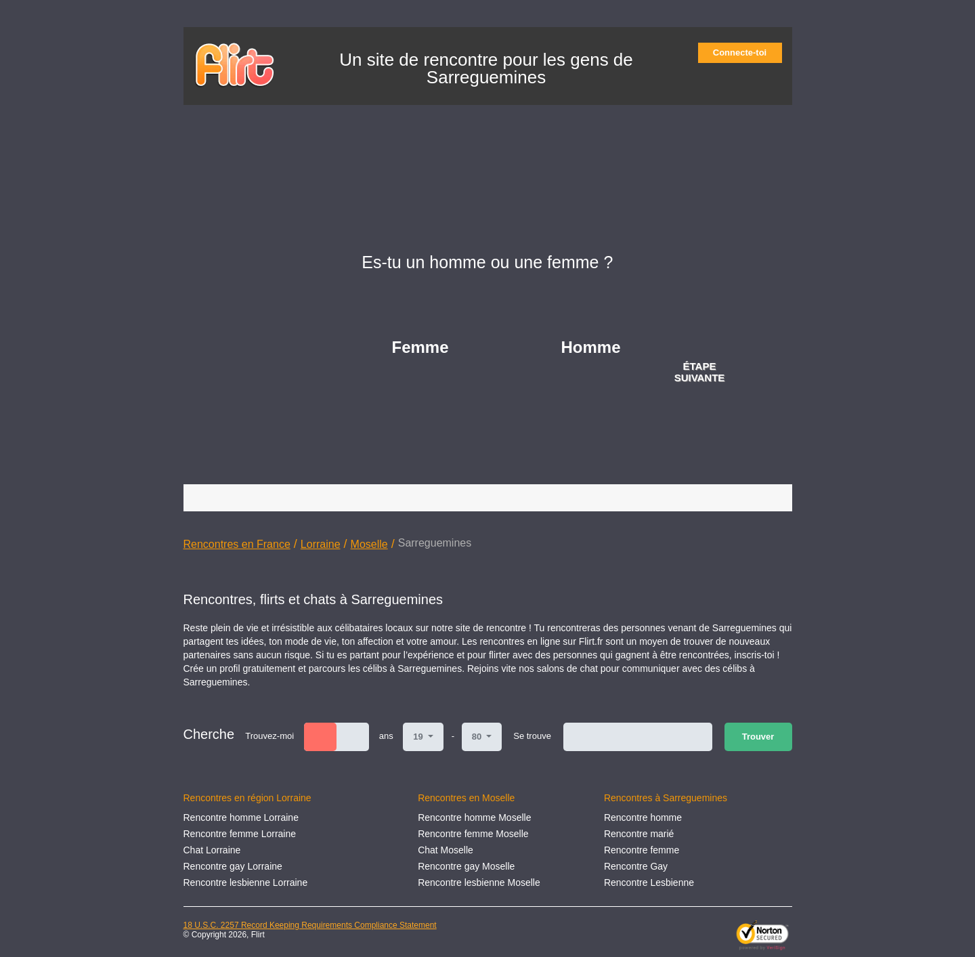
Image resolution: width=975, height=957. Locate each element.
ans (386, 736)
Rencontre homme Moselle (474, 817)
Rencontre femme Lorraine (240, 833)
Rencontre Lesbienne (649, 882)
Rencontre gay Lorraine (232, 866)
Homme (591, 347)
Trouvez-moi (269, 736)
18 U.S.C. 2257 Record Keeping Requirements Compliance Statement (310, 925)
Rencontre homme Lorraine (241, 817)
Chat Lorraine (212, 850)
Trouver (758, 736)
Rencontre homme (643, 817)
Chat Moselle (445, 850)
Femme (420, 347)
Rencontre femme (641, 850)
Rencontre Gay (636, 866)
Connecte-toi (744, 52)
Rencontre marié (639, 833)
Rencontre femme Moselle (473, 833)
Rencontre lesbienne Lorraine (245, 882)
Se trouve (532, 736)
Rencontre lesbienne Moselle (479, 882)
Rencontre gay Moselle (466, 866)
